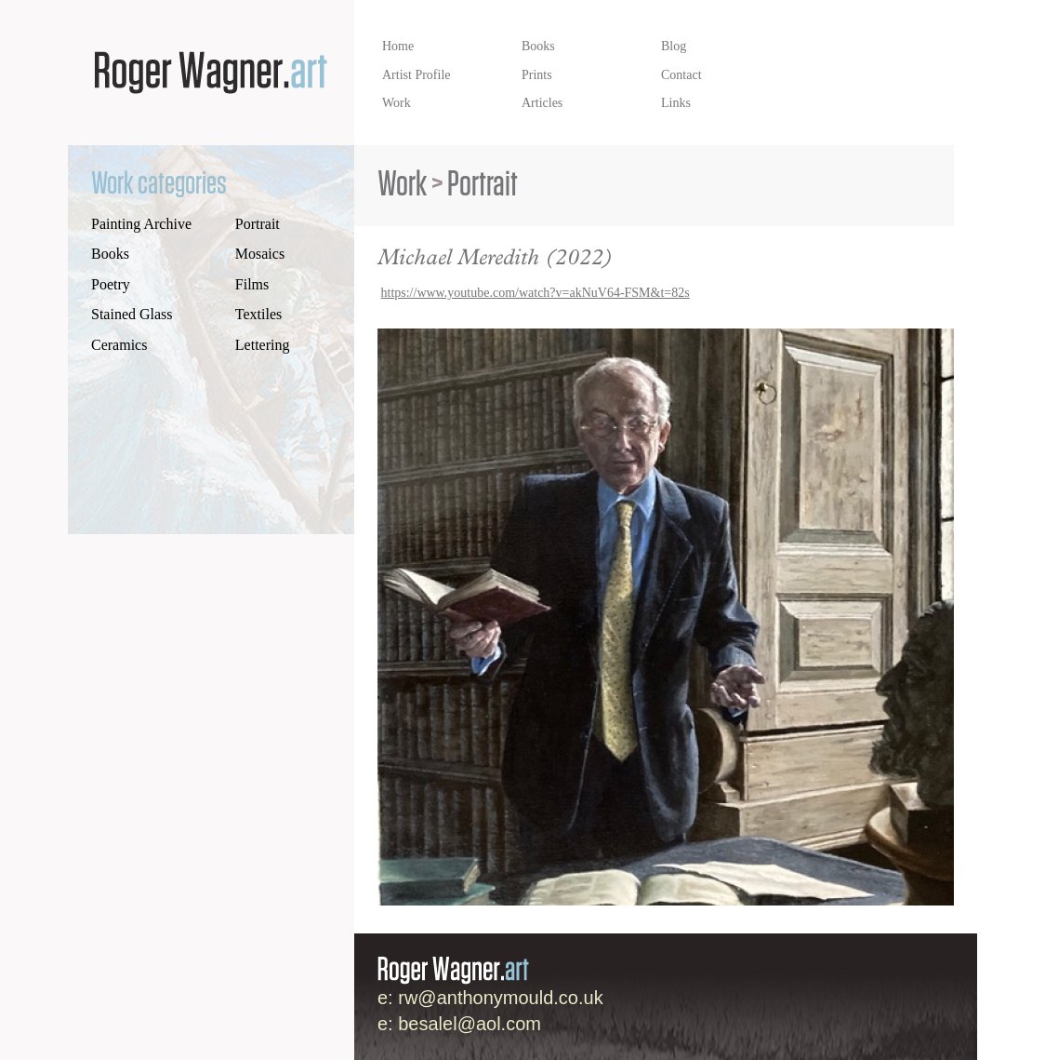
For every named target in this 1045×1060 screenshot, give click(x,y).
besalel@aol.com (469, 1023)
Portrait (257, 224)
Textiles (258, 314)
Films (252, 284)
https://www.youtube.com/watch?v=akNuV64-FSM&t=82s (535, 293)
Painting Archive (141, 224)
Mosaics (259, 254)
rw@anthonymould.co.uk (500, 997)
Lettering (262, 345)
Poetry (110, 284)
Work (402, 185)
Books (110, 254)
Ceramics (119, 345)
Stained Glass (132, 314)
